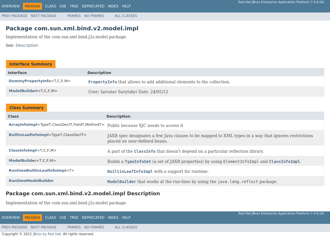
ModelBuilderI (23, 91)
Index (113, 6)
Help (126, 6)
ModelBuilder (22, 160)
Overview (11, 6)
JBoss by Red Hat (47, 234)
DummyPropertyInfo (30, 81)
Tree (74, 6)
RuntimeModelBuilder (31, 181)
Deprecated (93, 6)
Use (62, 6)
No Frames (94, 16)
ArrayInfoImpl (23, 124)
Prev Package (14, 16)
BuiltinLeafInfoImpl (28, 135)
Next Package (44, 16)
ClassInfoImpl (23, 150)
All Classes (126, 16)
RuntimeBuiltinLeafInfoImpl (37, 170)
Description (27, 45)
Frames (74, 16)
